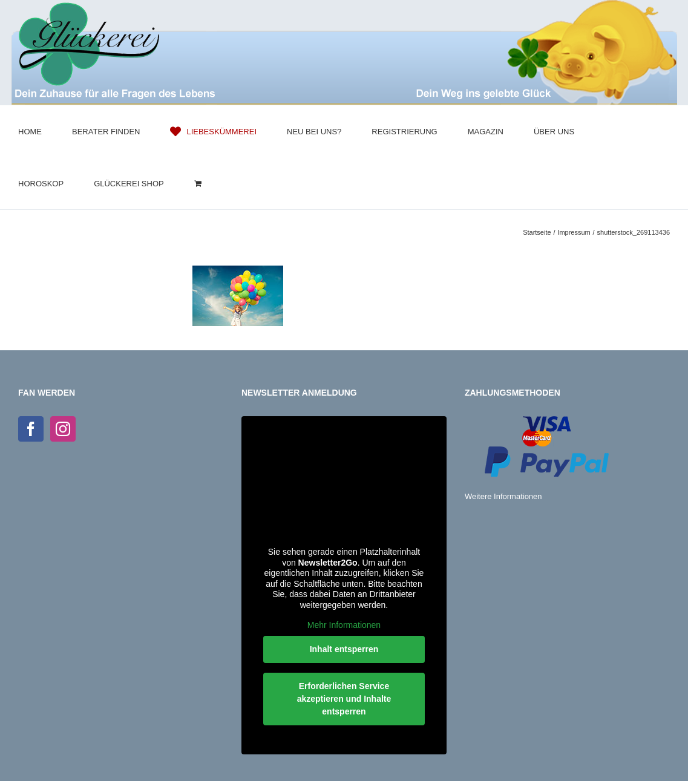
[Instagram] (63, 429)
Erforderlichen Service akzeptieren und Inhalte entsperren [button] (344, 698)
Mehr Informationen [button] (344, 625)
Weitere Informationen (503, 496)
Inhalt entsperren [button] (344, 649)
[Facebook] (31, 429)
